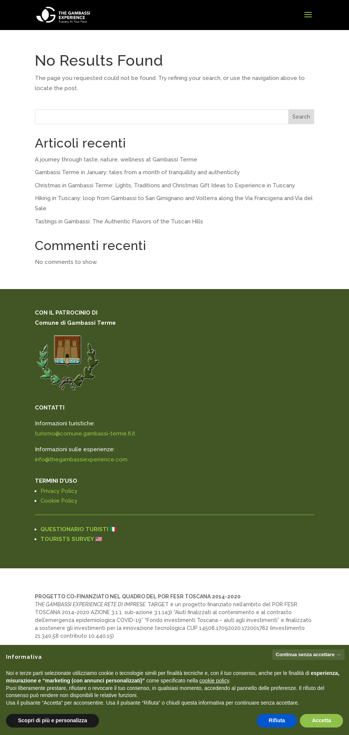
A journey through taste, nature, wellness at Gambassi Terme (116, 159)
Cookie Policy (59, 500)
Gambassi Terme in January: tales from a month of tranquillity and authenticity (137, 172)
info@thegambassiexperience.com (81, 459)
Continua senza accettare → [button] (308, 654)
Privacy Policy (59, 491)
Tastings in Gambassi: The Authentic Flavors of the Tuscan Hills (119, 221)
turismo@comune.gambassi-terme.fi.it (85, 433)
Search (301, 117)
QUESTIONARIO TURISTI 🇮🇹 (78, 529)
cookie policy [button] (214, 681)
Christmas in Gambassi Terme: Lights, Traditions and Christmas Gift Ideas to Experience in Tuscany (165, 185)
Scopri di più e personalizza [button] (52, 720)
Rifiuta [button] (277, 720)
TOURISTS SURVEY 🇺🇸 (71, 539)
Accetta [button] (321, 720)
